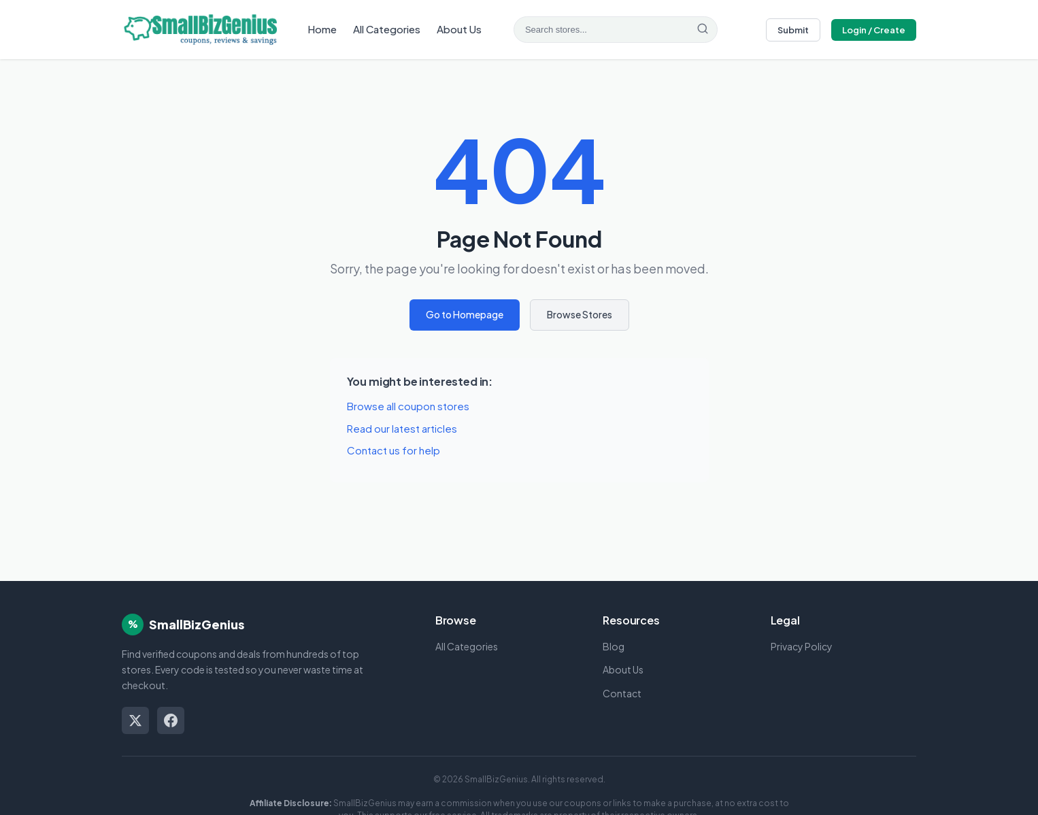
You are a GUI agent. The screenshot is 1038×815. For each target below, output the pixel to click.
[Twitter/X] (135, 720)
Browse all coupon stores (408, 405)
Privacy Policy (802, 646)
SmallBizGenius (196, 624)
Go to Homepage (464, 314)
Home (322, 28)
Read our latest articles (402, 428)
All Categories (386, 28)
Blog (613, 646)
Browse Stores (579, 314)
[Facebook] (170, 720)
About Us (459, 28)
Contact (622, 693)
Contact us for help (393, 450)
